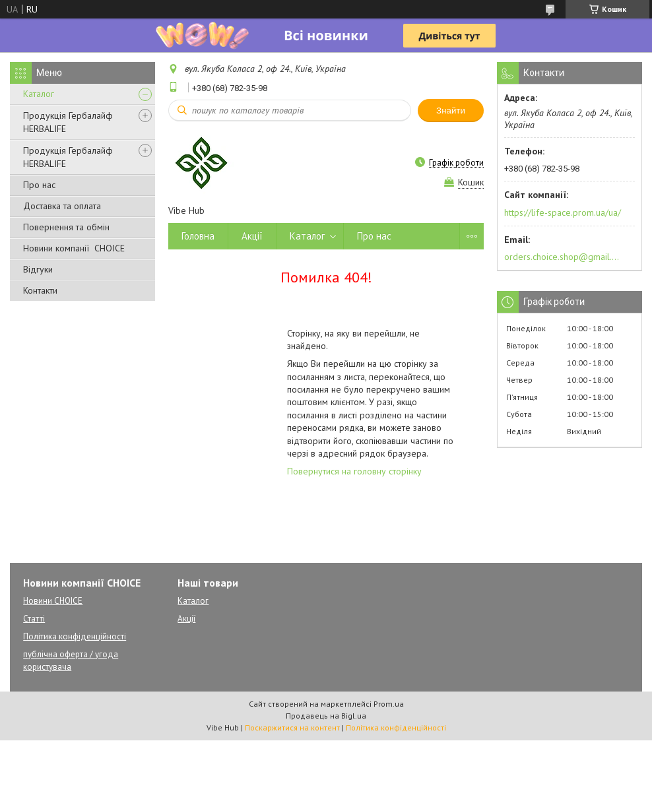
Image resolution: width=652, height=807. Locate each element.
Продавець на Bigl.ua (326, 716)
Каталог (38, 94)
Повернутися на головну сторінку (354, 471)
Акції (252, 236)
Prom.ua (389, 704)
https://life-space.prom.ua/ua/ (562, 212)
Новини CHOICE (52, 600)
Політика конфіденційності (74, 636)
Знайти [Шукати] (450, 110)
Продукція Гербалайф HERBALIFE (68, 122)
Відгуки (38, 269)
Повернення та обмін (66, 227)
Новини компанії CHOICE (74, 248)
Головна (197, 236)
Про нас (39, 185)
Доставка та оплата (62, 206)
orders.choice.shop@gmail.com (562, 257)
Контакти (40, 290)
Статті (34, 618)
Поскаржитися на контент (292, 727)
